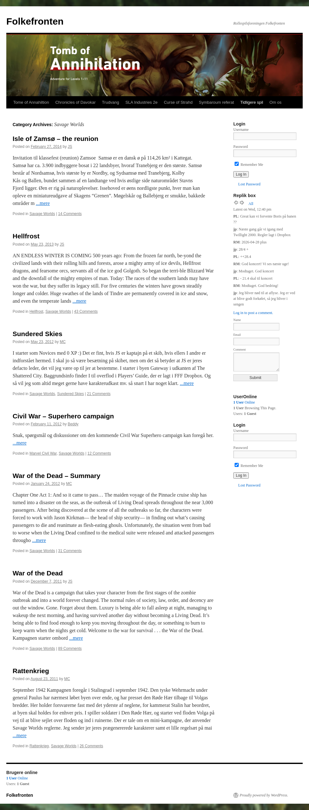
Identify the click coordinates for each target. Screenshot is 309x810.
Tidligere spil (251, 102)
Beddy (73, 424)
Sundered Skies (37, 333)
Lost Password (249, 184)
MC (63, 342)
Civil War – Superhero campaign (63, 416)
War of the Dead (38, 573)
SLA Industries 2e (141, 102)
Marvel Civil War (42, 453)
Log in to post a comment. (253, 313)
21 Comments (99, 394)
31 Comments (70, 551)
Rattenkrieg (31, 670)
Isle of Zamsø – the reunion (55, 138)
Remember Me (249, 164)
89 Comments (70, 648)
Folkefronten (35, 21)
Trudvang (110, 102)
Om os (276, 102)
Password (240, 146)
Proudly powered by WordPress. (264, 795)
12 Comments (99, 453)
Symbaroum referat (216, 102)
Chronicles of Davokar (75, 102)
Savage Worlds (42, 214)
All (250, 203)
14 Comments (70, 214)
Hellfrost (26, 236)
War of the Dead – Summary (56, 475)
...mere (43, 203)
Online (244, 402)
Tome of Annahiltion (31, 102)
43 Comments (86, 311)
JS (70, 146)
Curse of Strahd (178, 102)
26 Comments (91, 746)
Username (241, 129)
